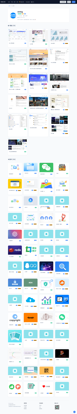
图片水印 (41, 322)
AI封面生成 (58, 255)
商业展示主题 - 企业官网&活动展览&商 (37, 108)
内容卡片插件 (11, 223)
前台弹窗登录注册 (12, 190)
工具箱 (57, 173)
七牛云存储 (26, 306)
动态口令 (10, 288)
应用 (14, 2)
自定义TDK (58, 305)
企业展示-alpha (54, 90)
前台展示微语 (27, 190)
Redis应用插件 (11, 256)
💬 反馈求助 (63, 1)
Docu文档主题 (53, 62)
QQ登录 (26, 271)
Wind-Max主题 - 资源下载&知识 (35, 68)
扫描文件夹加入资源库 (43, 207)
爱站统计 (26, 255)
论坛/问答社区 (11, 207)
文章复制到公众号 (59, 323)
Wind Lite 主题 (12, 63)
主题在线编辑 (27, 392)
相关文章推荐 (58, 340)
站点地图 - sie (42, 191)
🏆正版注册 (21, 2)
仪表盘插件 (42, 255)
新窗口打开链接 (11, 271)
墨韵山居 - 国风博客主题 (55, 109)
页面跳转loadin (11, 361)
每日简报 (41, 240)
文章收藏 (41, 393)
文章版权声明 (11, 324)
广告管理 (10, 305)
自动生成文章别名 (43, 359)
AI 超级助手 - (11, 240)
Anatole (10, 108)
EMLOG (3, 2)
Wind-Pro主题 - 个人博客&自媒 (14, 89)
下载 (12, 2)
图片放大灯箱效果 (12, 344)
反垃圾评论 (42, 289)
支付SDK (26, 207)
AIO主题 (52, 133)
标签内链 (57, 240)
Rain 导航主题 (11, 43)
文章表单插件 (27, 223)
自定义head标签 (27, 324)
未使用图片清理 (27, 240)
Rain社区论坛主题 (33, 127)
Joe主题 (31, 44)
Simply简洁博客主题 (12, 151)
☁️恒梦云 (32, 2)
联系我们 (25, 408)
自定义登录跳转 (42, 272)
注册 (73, 1)
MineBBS (10, 129)
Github (40, 405)
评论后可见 (26, 173)
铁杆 (22, 13)
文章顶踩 (10, 393)
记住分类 (57, 392)
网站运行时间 (42, 340)
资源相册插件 (11, 173)
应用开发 (40, 408)
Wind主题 (52, 43)
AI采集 (26, 340)
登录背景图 (26, 376)
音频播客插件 (58, 206)
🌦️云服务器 (28, 2)
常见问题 (25, 405)
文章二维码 (42, 376)
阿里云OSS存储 (58, 288)
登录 (69, 1)
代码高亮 (57, 359)
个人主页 (26, 15)
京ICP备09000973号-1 (12, 404)
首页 (9, 2)
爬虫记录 (41, 224)
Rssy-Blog (32, 88)
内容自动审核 (58, 273)
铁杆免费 (66, 43)
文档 (17, 2)
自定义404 (26, 288)
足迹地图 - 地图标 (59, 224)
